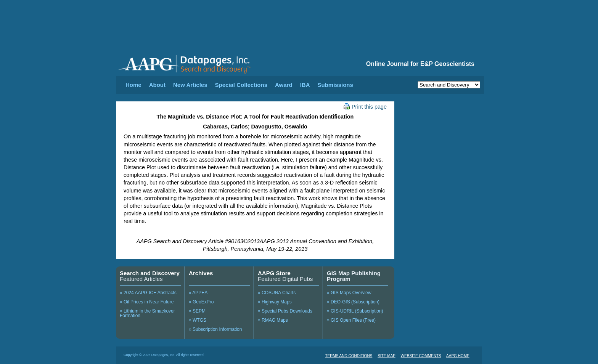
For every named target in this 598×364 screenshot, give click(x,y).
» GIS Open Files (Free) (351, 320)
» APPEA (198, 292)
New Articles (190, 85)
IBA (305, 85)
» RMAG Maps (273, 320)
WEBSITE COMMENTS (421, 356)
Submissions (335, 85)
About (157, 85)
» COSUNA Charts (277, 292)
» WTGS (197, 320)
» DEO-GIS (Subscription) (353, 302)
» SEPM (197, 311)
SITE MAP (386, 356)
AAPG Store (274, 273)
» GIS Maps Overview (349, 292)
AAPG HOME (457, 356)
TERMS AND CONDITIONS (348, 356)
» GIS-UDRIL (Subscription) (355, 311)
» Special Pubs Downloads (285, 311)
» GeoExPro (201, 302)
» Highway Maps (275, 302)
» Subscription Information (215, 329)
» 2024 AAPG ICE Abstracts (148, 292)
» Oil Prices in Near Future (147, 302)
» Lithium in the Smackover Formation (147, 313)
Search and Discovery (150, 273)
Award (284, 85)
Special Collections (241, 85)
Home (133, 85)
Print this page (365, 107)
